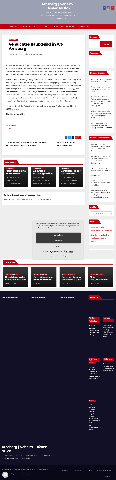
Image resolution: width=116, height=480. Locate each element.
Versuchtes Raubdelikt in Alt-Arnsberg (36, 46)
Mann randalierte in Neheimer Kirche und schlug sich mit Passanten (101, 125)
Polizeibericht (30, 26)
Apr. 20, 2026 (11, 177)
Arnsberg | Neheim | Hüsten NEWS (58, 6)
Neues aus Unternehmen (93, 321)
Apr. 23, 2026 (11, 283)
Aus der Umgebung (92, 318)
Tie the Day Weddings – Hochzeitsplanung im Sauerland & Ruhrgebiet (94, 330)
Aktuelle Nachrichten (12, 274)
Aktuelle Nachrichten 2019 (93, 359)
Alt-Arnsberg (25, 54)
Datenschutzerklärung (64, 26)
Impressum (84, 26)
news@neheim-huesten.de (101, 230)
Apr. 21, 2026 (67, 283)
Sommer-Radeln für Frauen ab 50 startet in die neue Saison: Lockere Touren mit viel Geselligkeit (101, 101)
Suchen (93, 37)
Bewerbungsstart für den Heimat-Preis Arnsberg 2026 (101, 89)
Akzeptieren (58, 235)
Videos (45, 26)
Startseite (14, 26)
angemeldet (16, 199)
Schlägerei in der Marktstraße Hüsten (70, 173)
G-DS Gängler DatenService (26, 469)
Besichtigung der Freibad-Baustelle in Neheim (15, 280)
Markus (94, 156)
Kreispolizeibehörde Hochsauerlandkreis (14, 180)
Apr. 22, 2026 (39, 283)
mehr (58, 246)
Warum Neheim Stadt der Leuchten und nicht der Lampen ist (101, 173)
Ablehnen (58, 241)
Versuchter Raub (36, 54)
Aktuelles (107, 318)
